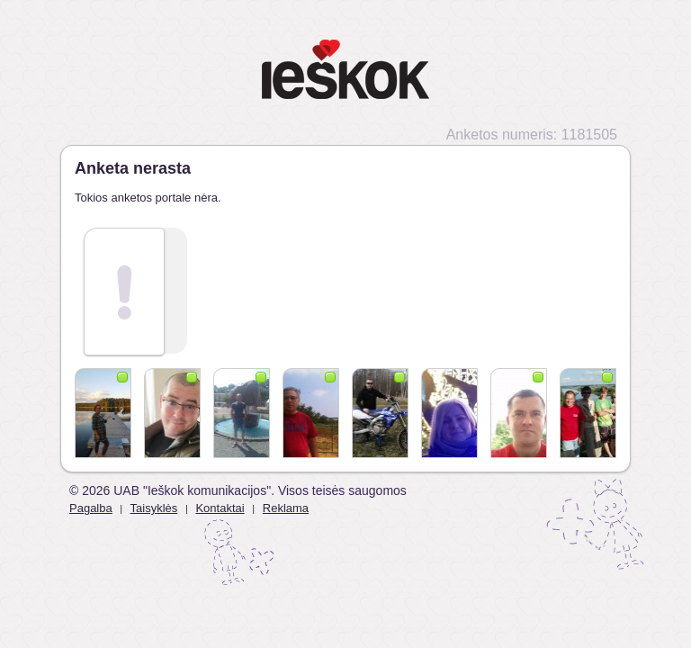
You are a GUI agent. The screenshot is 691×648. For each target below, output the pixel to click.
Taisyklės (154, 508)
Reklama (286, 508)
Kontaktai (219, 508)
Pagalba (90, 508)
